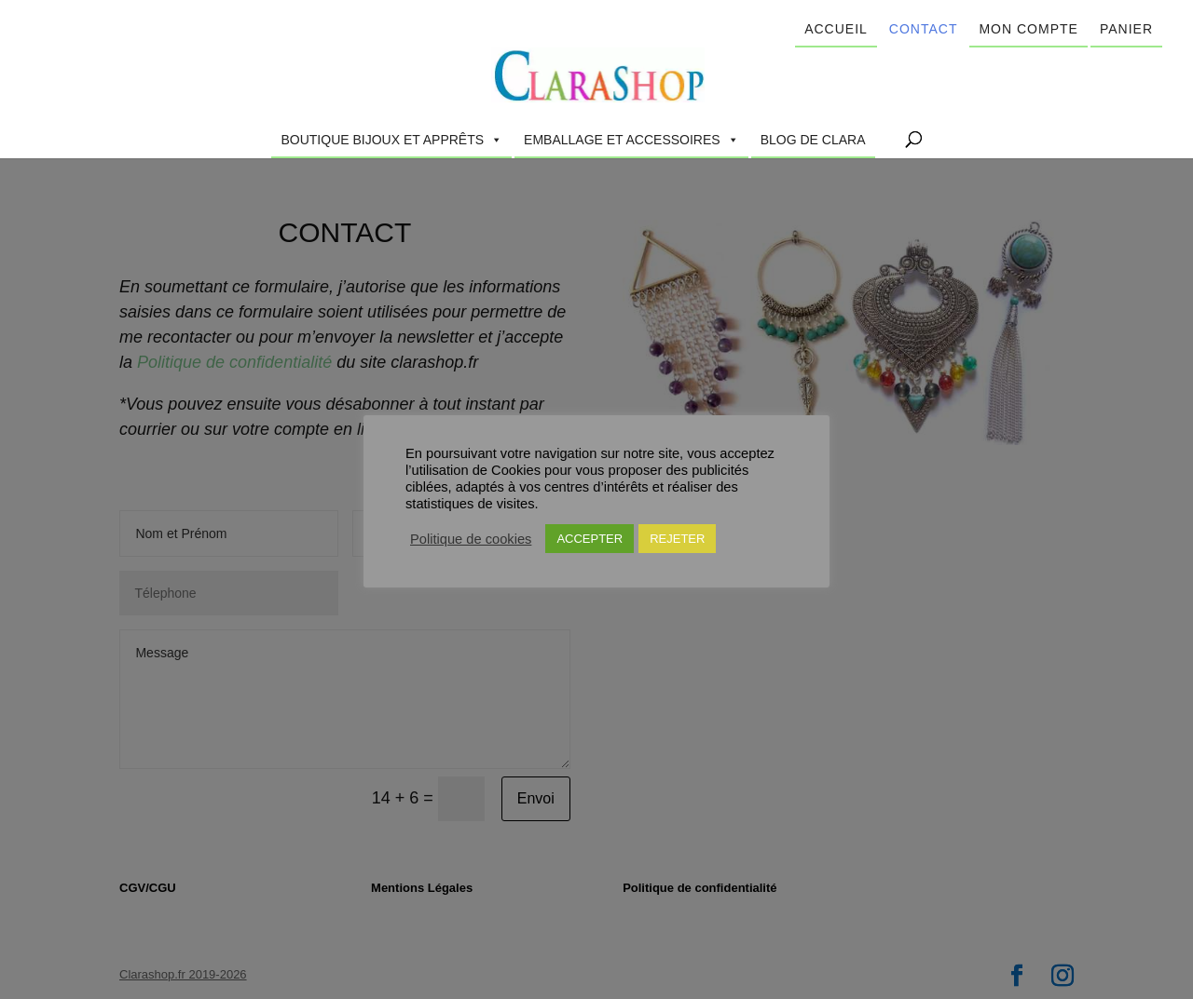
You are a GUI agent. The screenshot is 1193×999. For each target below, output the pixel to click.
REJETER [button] (677, 539)
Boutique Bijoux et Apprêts (391, 139)
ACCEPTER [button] (589, 539)
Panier (1126, 28)
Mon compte (1028, 28)
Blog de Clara (813, 139)
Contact (923, 28)
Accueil (836, 28)
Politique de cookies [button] (470, 539)
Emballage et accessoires (631, 139)
